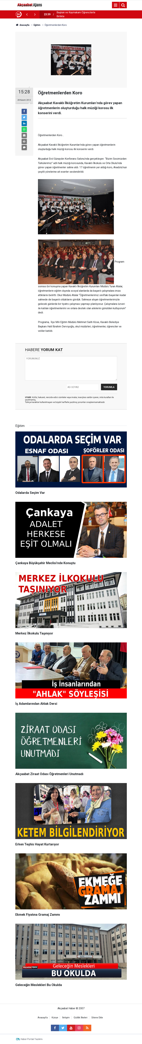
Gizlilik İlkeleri (80, 1017)
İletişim (66, 1017)
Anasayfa (43, 1017)
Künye (55, 1017)
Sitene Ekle (97, 1017)
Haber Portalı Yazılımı (31, 1039)
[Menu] (116, 5)
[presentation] (27, 14)
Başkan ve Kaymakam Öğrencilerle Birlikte (76, 14)
